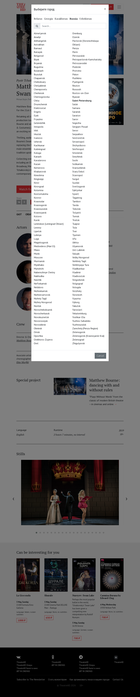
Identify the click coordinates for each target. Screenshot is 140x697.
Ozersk (75, 37)
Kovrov (37, 197)
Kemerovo (39, 167)
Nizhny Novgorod (43, 302)
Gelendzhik (39, 122)
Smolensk (77, 152)
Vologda (76, 287)
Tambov (76, 201)
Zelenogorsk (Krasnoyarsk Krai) (88, 335)
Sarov (75, 119)
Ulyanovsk (77, 246)
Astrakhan (39, 44)
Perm (75, 52)
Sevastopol (78, 141)
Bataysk (38, 52)
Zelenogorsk (78, 332)
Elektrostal (40, 108)
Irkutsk (37, 134)
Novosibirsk (40, 324)
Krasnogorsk (40, 205)
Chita (36, 100)
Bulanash (38, 70)
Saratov (76, 115)
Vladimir (76, 272)
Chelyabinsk (40, 85)
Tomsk (75, 216)
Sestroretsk (78, 137)
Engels (37, 111)
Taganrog (77, 197)
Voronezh (77, 294)
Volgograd (77, 283)
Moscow (38, 257)
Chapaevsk (39, 78)
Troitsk (75, 220)
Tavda (75, 205)
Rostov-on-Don (80, 93)
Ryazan (76, 96)
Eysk (36, 115)
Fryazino (38, 119)
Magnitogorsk (41, 242)
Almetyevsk (40, 33)
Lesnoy (37, 227)
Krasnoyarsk (40, 212)
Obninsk (38, 328)
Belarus (38, 18)
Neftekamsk (40, 283)
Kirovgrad (39, 186)
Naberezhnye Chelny (44, 272)
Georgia (48, 18)
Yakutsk (76, 305)
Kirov (36, 182)
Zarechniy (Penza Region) (85, 328)
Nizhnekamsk (40, 291)
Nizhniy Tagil (40, 298)
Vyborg (75, 302)
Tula (74, 227)
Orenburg (77, 33)
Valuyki (75, 253)
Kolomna (38, 190)
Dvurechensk (40, 104)
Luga (36, 238)
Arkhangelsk (40, 40)
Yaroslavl (77, 309)
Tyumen (76, 235)
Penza (75, 48)
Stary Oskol (78, 171)
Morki (37, 253)
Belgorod (38, 55)
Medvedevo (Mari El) (44, 246)
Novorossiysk (41, 320)
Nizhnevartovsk (42, 294)
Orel (36, 343)
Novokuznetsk (41, 317)
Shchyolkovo (79, 145)
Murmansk (39, 261)
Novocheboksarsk (43, 309)
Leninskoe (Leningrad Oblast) (49, 223)
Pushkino (76, 78)
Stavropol (77, 175)
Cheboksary (40, 81)
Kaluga (37, 152)
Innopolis (38, 126)
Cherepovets (40, 89)
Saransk (76, 111)
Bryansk (38, 63)
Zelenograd (78, 339)
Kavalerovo (40, 160)
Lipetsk (37, 231)
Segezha (76, 122)
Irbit (36, 130)
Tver (74, 231)
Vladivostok (78, 276)
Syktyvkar (77, 190)
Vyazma (76, 298)
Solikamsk (77, 164)
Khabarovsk (40, 171)
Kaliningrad (39, 149)
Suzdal (75, 182)
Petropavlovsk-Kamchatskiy (87, 59)
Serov (75, 130)
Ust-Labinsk (78, 249)
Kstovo (38, 216)
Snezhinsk (77, 156)
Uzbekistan (85, 18)
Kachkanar (39, 145)
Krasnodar (39, 201)
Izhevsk (38, 141)
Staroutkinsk (78, 167)
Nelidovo (38, 287)
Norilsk (37, 305)
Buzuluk (38, 74)
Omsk (37, 332)
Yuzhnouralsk (79, 324)
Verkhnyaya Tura (80, 264)
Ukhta (75, 242)
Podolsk (76, 66)
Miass (37, 249)
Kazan (37, 164)
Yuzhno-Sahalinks (81, 320)
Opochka (38, 335)
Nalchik (37, 279)
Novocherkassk (42, 313)
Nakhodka (39, 276)
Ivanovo (38, 137)
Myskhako (39, 264)
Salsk (75, 104)
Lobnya (37, 235)
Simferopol (78, 149)
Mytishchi (39, 268)
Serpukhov (77, 134)
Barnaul (38, 48)
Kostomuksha (41, 193)
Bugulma (38, 66)
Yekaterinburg (79, 313)
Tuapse (76, 223)
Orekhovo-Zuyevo (43, 339)
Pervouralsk (78, 55)
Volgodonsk (78, 279)
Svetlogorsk (78, 186)
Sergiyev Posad (80, 126)
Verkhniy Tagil (79, 261)
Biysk (36, 59)
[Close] (105, 9)
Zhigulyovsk (78, 343)
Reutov (76, 85)
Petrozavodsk (79, 63)
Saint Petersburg (81, 100)
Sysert (75, 193)
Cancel (100, 355)
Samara (76, 108)
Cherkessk (39, 93)
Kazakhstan (61, 18)
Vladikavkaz (78, 268)
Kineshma (39, 175)
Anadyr (37, 37)
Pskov (75, 74)
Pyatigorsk (77, 81)
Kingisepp (39, 179)
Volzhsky (76, 291)
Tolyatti (76, 212)
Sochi (75, 160)
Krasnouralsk (40, 208)
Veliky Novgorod (80, 257)
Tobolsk (76, 208)
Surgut (75, 179)
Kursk (37, 220)
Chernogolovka (42, 96)
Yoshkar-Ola (78, 317)
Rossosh (76, 89)
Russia (74, 18)
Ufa (74, 238)
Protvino (76, 70)
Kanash (37, 156)
